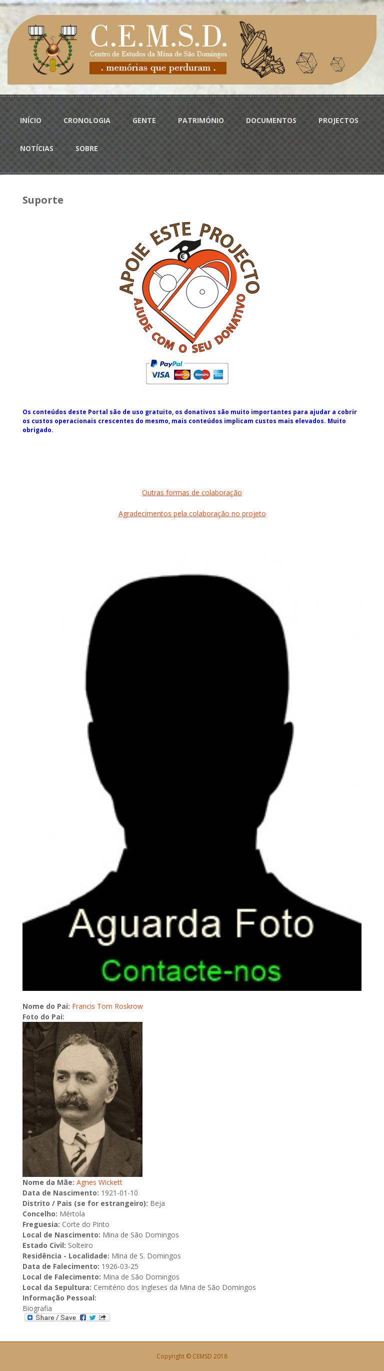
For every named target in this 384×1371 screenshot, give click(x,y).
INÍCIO (31, 120)
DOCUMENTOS (271, 120)
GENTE (144, 120)
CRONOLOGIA (87, 120)
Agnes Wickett (99, 1182)
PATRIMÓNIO (201, 120)
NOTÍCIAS (37, 148)
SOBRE (87, 148)
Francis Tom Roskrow (107, 1006)
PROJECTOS (338, 120)
